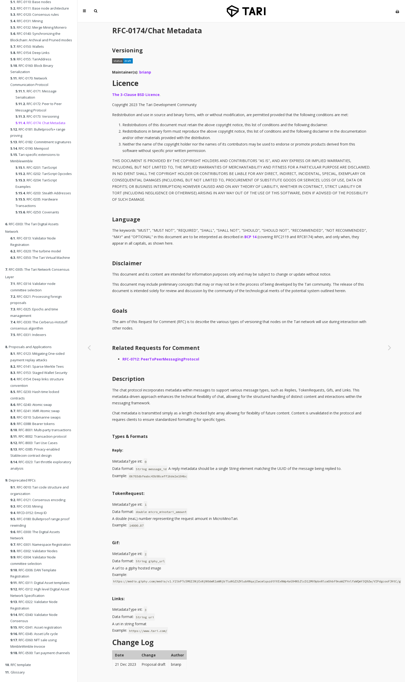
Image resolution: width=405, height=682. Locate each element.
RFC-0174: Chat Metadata (40, 123)
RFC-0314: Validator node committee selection (33, 286)
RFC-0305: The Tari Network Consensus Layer (37, 273)
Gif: (116, 542)
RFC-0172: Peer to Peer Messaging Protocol (38, 107)
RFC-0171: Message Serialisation (36, 94)
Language (126, 219)
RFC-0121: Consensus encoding (37, 500)
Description (128, 378)
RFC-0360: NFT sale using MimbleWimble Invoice (33, 643)
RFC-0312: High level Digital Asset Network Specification (39, 592)
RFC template (18, 664)
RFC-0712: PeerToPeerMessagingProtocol (160, 359)
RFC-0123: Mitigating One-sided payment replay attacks (37, 356)
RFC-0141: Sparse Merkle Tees (37, 366)
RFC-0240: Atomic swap (31, 404)
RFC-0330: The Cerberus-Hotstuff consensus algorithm (38, 325)
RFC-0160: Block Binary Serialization (31, 68)
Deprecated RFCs (20, 480)
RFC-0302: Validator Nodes (34, 551)
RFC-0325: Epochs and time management (34, 312)
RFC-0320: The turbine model (35, 251)
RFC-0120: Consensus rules (34, 14)
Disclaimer (127, 263)
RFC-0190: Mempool (29, 148)
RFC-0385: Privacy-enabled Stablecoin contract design (35, 452)
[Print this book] (397, 11)
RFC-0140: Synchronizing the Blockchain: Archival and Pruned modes (41, 36)
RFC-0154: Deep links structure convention (37, 382)
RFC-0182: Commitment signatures (40, 142)
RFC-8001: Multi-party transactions (40, 430)
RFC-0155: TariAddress (30, 59)
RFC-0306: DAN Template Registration (33, 573)
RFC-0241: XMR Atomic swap (35, 410)
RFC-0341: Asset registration (36, 627)
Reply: (117, 450)
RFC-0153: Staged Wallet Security (38, 372)
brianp (145, 72)
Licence (125, 83)
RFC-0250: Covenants (37, 212)
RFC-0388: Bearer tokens (32, 423)
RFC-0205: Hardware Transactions (36, 202)
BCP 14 (250, 236)
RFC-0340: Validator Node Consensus (34, 617)
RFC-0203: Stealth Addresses (43, 193)
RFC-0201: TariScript (36, 167)
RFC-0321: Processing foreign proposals (36, 299)
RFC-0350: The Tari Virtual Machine (40, 257)
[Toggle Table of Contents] (84, 11)
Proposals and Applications (28, 346)
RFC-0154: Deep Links (30, 52)
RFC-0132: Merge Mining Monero (38, 27)
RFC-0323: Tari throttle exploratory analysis (40, 465)
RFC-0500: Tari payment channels (40, 653)
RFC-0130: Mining (26, 506)
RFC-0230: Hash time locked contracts (34, 394)
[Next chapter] (389, 347)
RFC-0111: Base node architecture (39, 8)
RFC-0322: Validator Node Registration (34, 605)
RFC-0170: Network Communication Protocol (29, 81)
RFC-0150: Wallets (27, 46)
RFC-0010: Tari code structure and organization (39, 490)
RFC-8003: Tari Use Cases (34, 442)
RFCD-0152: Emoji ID (28, 512)
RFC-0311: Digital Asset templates (40, 582)
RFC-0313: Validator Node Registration (33, 241)
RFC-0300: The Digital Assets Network (35, 535)
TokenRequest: (128, 493)
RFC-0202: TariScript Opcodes (43, 173)
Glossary (15, 672)
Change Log (133, 642)
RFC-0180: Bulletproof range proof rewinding (39, 522)
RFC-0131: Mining (26, 21)
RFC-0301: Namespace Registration (40, 544)
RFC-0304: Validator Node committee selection (33, 560)
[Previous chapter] (89, 347)
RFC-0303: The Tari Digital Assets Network (32, 228)
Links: (118, 598)
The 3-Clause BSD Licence (136, 94)
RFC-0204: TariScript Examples (36, 183)
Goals (119, 310)
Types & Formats (130, 436)
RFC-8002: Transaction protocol (38, 436)
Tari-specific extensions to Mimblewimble (35, 157)
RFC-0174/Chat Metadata (157, 30)
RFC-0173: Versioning (37, 116)
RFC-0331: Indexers (28, 334)
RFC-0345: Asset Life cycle (34, 633)
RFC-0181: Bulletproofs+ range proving (37, 132)
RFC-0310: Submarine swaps (35, 417)
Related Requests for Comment (156, 347)
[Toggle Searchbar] (95, 11)
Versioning (127, 50)
